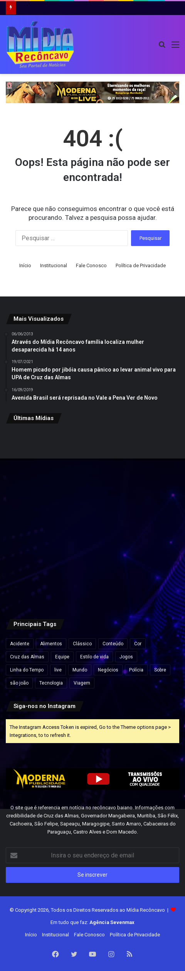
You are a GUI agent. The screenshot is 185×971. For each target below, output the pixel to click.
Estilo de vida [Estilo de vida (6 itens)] (94, 657)
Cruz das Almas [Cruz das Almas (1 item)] (27, 657)
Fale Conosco (91, 265)
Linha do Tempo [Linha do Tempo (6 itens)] (27, 670)
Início (25, 265)
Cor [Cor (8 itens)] (137, 643)
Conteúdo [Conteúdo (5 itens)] (113, 643)
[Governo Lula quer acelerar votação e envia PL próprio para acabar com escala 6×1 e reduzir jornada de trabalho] (151, 518)
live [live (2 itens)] (58, 670)
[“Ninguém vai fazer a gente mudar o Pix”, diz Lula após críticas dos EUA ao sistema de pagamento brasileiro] (34, 459)
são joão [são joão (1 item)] (19, 683)
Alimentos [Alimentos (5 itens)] (51, 643)
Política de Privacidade (141, 265)
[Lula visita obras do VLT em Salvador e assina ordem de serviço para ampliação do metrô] (93, 577)
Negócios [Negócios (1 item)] (108, 670)
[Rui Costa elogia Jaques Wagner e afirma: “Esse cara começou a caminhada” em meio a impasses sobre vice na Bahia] (151, 577)
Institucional (53, 265)
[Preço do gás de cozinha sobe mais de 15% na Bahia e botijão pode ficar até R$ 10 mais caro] (151, 459)
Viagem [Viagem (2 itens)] (82, 683)
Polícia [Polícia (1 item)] (136, 670)
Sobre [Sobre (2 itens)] (160, 670)
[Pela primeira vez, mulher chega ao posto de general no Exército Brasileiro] (34, 577)
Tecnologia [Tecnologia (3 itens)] (51, 683)
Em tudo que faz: (92, 922)
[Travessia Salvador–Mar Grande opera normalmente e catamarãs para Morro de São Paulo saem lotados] (93, 518)
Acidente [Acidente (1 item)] (19, 643)
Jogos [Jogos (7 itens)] (126, 657)
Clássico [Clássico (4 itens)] (82, 643)
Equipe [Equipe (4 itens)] (62, 657)
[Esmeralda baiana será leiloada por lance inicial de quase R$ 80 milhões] (34, 518)
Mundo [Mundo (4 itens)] (79, 670)
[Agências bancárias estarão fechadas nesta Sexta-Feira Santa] (93, 459)
